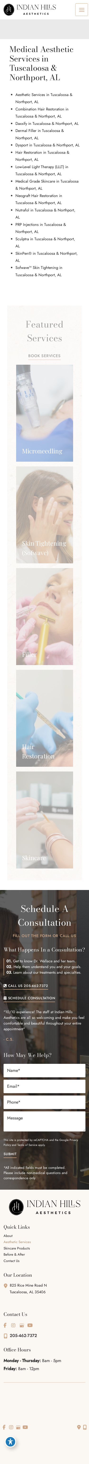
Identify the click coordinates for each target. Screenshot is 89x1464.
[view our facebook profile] (5, 1325)
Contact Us (11, 1261)
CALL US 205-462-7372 (26, 986)
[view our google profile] (21, 1325)
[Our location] (85, 1427)
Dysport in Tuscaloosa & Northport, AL (47, 145)
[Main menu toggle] (82, 10)
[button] (44, 356)
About (8, 1236)
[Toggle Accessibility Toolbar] (10, 1441)
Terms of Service (27, 1145)
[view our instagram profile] (13, 1325)
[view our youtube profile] (29, 1325)
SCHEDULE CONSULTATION (29, 998)
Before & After (14, 1255)
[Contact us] (79, 1427)
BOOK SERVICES (44, 356)
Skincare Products (17, 1249)
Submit (10, 1154)
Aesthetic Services (17, 1242)
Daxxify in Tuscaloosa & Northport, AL (47, 123)
